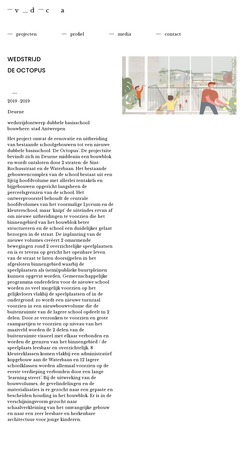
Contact (173, 34)
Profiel (77, 34)
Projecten (26, 34)
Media (124, 34)
